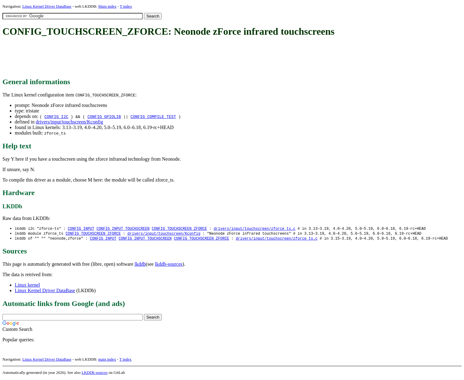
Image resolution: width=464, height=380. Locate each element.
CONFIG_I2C (56, 116)
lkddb (140, 265)
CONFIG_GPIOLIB (104, 116)
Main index (107, 6)
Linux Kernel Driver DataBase (47, 6)
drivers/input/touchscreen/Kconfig (69, 121)
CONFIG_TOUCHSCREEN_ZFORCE (179, 228)
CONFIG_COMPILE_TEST (153, 116)
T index (126, 6)
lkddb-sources (169, 265)
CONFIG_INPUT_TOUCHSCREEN (122, 228)
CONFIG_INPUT (81, 228)
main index (107, 360)
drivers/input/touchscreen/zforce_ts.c (254, 228)
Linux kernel (27, 285)
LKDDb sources (95, 373)
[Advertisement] (114, 58)
